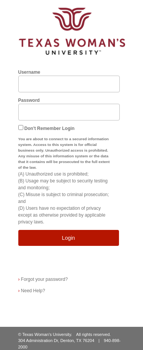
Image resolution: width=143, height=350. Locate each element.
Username (29, 72)
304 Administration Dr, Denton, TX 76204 (56, 340)
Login (68, 238)
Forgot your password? (43, 279)
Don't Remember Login (49, 128)
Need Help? (31, 290)
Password (29, 100)
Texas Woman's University (46, 334)
